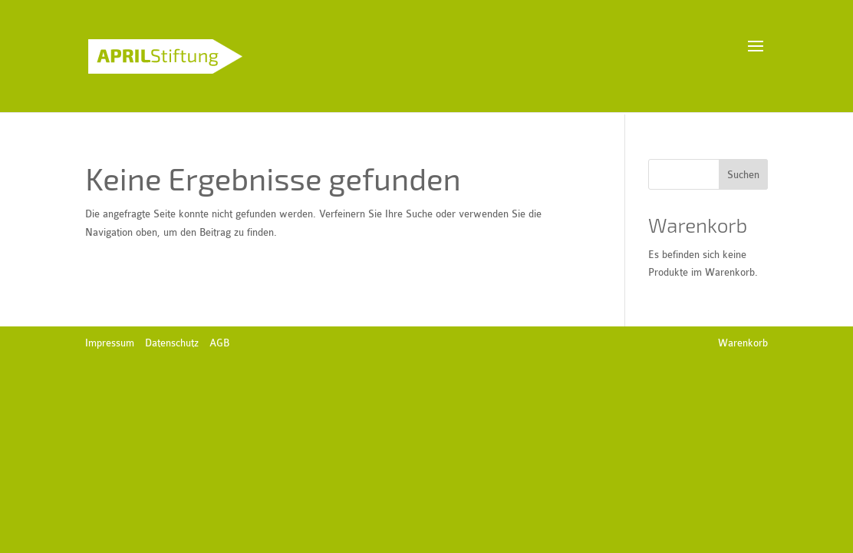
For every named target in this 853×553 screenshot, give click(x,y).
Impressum (109, 343)
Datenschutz (172, 343)
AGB (219, 343)
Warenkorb (743, 343)
